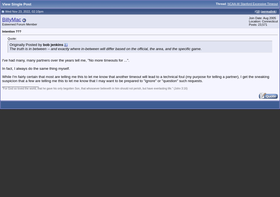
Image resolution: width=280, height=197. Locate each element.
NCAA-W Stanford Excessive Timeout (253, 3)
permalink (268, 11)
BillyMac (11, 19)
